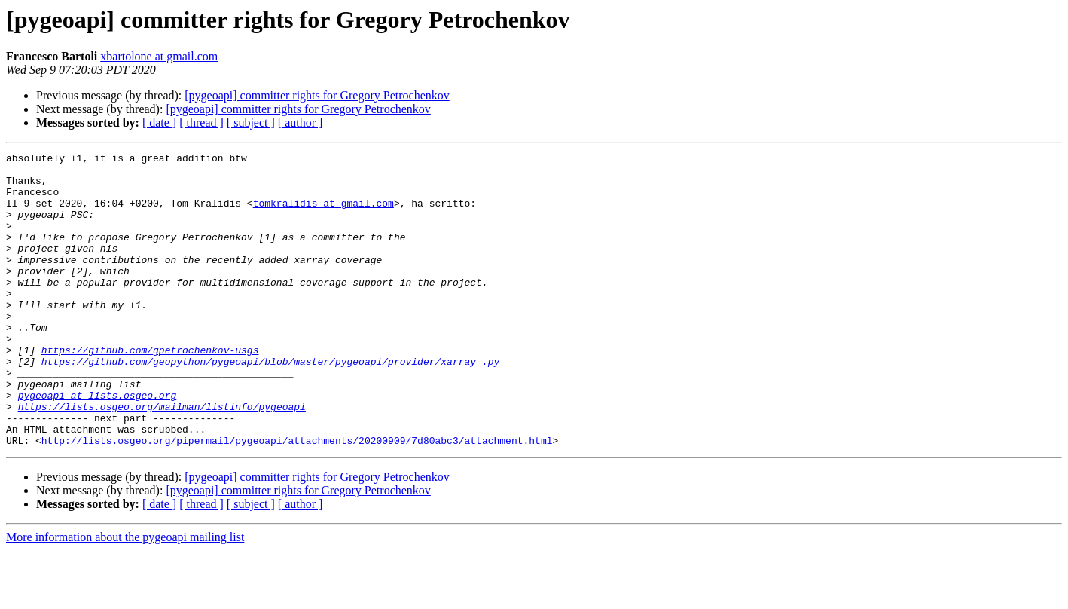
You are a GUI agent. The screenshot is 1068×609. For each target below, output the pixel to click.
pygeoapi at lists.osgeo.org (97, 444)
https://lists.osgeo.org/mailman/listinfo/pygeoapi (162, 458)
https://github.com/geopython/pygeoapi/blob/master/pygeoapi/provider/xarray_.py (270, 404)
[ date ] (159, 122)
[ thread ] (201, 122)
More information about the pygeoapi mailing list (125, 595)
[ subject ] (251, 122)
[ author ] (300, 122)
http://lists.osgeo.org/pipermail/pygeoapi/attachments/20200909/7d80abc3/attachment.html (297, 499)
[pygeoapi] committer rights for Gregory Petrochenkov (317, 95)
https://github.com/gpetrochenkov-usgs (150, 390)
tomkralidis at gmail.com (323, 214)
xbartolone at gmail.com (159, 56)
